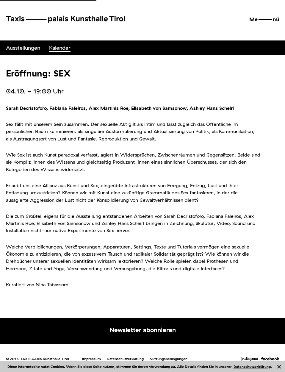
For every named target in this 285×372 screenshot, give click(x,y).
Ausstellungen (23, 47)
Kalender (60, 47)
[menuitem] (23, 48)
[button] (264, 19)
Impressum (91, 359)
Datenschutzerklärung (252, 366)
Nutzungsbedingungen (168, 359)
